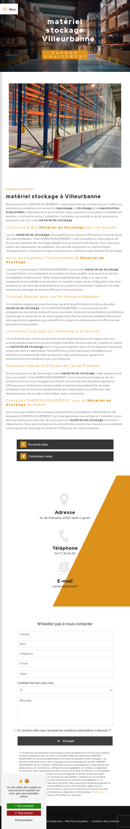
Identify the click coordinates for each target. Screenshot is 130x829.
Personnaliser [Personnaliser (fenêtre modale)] (24, 820)
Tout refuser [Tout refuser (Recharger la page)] (24, 813)
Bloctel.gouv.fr (99, 788)
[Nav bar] (9, 9)
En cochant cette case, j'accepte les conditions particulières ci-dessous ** (64, 726)
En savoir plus (34, 444)
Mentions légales (76, 821)
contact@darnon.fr (65, 582)
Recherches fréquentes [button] (65, 814)
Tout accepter (24, 805)
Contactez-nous (36, 456)
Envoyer (68, 737)
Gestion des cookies (105, 821)
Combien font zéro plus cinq (35, 679)
